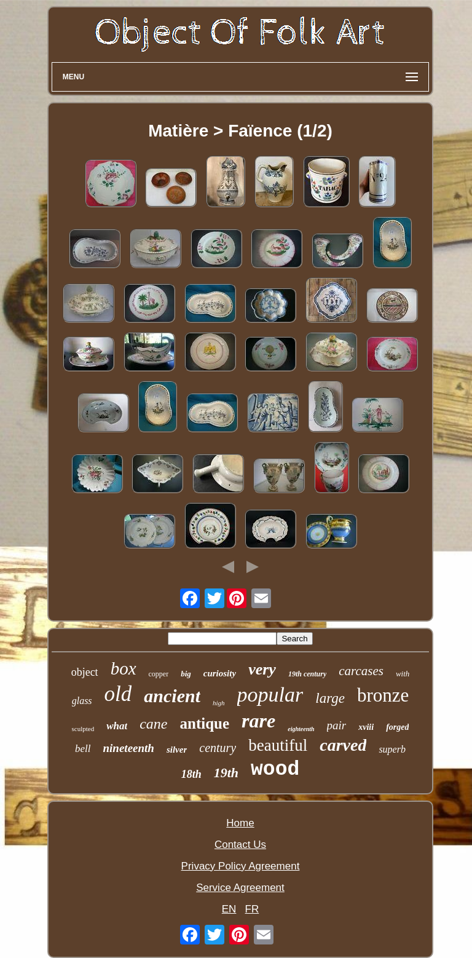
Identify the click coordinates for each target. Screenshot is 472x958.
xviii (366, 727)
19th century (307, 674)
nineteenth (128, 748)
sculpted (83, 728)
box (123, 668)
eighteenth (301, 729)
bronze (383, 695)
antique (205, 723)
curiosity (219, 673)
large (330, 698)
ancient (172, 696)
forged (397, 727)
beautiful (277, 745)
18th (191, 774)
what (116, 726)
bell (83, 748)
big (186, 673)
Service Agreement (240, 887)
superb (392, 749)
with (402, 673)
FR (252, 909)
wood (275, 769)
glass (82, 700)
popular (270, 694)
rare (258, 721)
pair (337, 725)
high (219, 703)
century (217, 747)
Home (240, 823)
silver (177, 749)
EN (229, 909)
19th (226, 772)
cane (153, 724)
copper (159, 674)
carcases (361, 670)
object (84, 672)
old (118, 694)
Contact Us (240, 844)
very (262, 669)
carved (343, 744)
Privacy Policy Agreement (240, 866)
